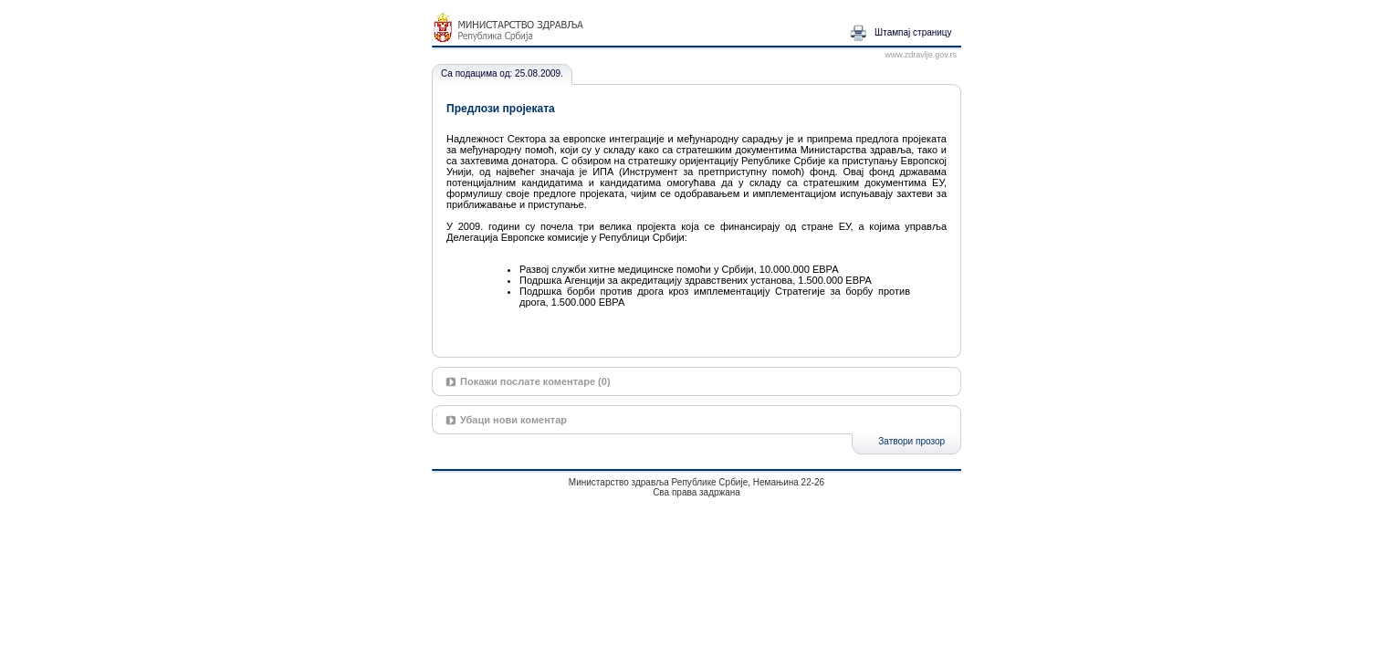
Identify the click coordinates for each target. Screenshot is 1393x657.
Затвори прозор (911, 441)
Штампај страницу (913, 32)
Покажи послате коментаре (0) (535, 381)
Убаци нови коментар (513, 419)
